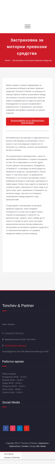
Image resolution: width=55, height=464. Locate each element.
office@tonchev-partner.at (16, 345)
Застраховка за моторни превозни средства (32, 60)
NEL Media (41, 446)
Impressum (43, 443)
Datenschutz (15, 446)
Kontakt (25, 446)
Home (7, 60)
